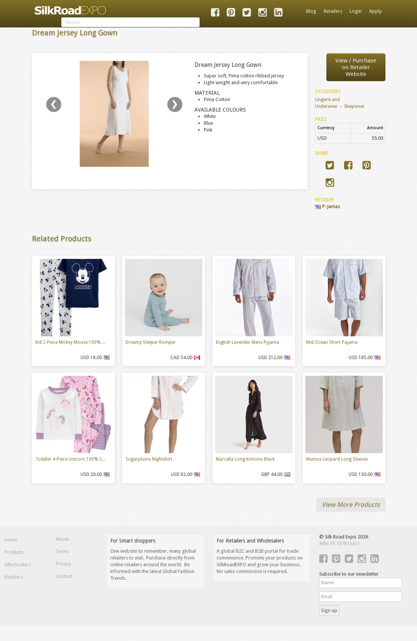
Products (14, 552)
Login (356, 11)
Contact (64, 576)
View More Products (351, 504)
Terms (62, 551)
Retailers (333, 11)
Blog (311, 11)
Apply (375, 11)
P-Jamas (327, 206)
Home (11, 540)
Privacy (63, 564)
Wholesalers (18, 564)
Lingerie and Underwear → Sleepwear (340, 103)
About (62, 539)
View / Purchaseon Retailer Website (355, 67)
